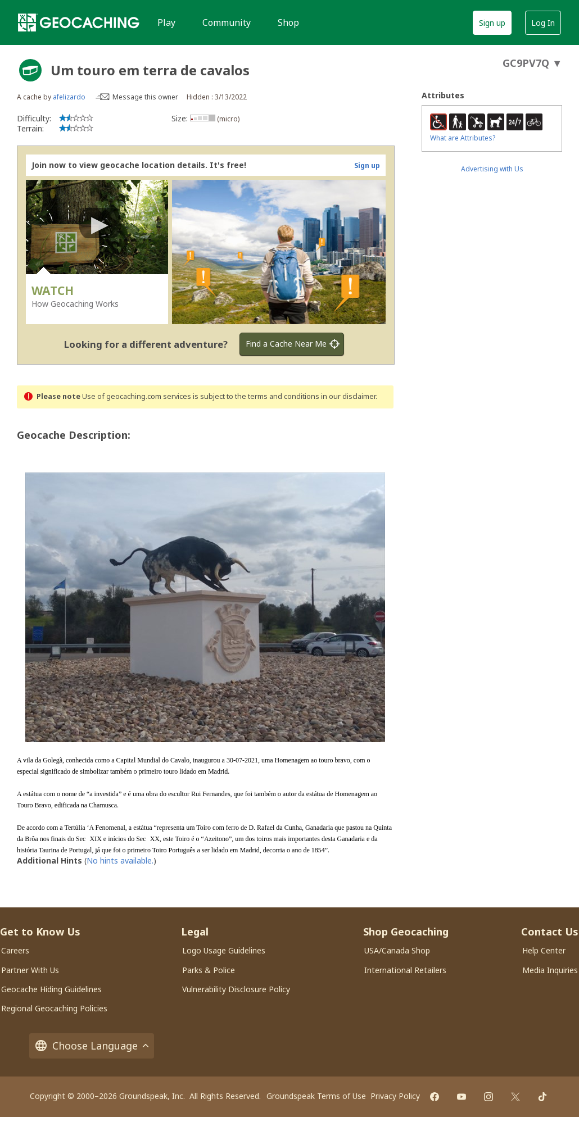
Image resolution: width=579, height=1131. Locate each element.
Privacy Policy (395, 1090)
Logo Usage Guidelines (223, 945)
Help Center (544, 945)
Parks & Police (208, 965)
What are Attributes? (462, 138)
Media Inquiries (550, 965)
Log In (543, 22)
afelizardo (69, 97)
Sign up (492, 22)
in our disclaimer (348, 396)
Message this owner (145, 97)
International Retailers (405, 965)
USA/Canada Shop (397, 945)
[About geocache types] (30, 70)
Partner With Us (30, 965)
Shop (288, 22)
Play (166, 22)
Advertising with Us (492, 169)
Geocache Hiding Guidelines (51, 984)
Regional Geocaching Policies (54, 1003)
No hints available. (120, 855)
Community (226, 22)
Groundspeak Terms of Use (316, 1090)
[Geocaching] (78, 22)
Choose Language (91, 1041)
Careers (15, 945)
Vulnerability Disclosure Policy (236, 984)
